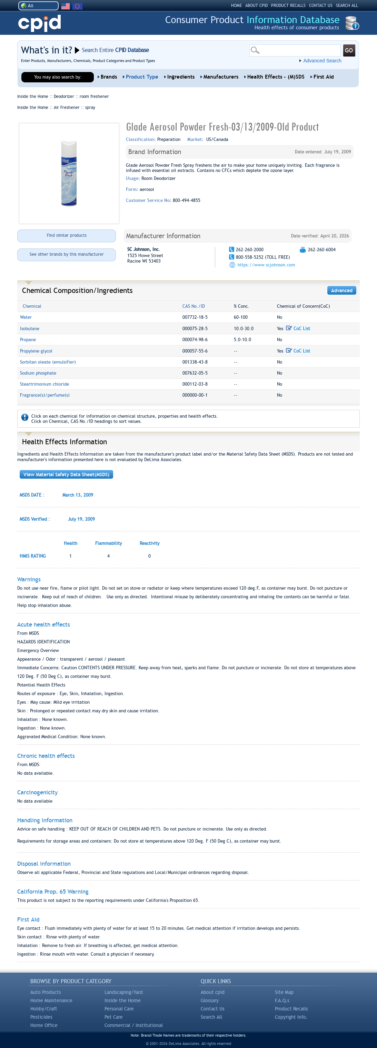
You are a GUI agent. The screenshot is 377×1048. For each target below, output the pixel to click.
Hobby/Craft (43, 1008)
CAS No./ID (193, 306)
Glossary (210, 1000)
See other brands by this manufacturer (67, 254)
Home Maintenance (51, 1000)
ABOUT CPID (256, 5)
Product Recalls (291, 1008)
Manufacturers (221, 77)
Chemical (32, 306)
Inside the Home (123, 1000)
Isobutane (29, 328)
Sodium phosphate (38, 373)
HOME (236, 5)
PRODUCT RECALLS (288, 5)
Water (26, 317)
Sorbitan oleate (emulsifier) (48, 362)
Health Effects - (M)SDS (276, 77)
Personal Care (119, 1008)
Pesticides (41, 1017)
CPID (39, 23)
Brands (109, 77)
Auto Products (45, 992)
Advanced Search (322, 60)
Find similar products (67, 235)
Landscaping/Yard (124, 992)
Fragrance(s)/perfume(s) (45, 395)
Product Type (142, 77)
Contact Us (213, 1008)
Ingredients (181, 77)
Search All (211, 1017)
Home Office (44, 1025)
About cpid (213, 992)
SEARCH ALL (347, 5)
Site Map (284, 992)
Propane (28, 339)
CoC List (298, 328)
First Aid (324, 77)
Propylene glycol (36, 351)
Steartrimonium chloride (44, 384)
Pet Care (114, 1017)
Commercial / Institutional (134, 1025)
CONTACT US (321, 5)
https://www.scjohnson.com (266, 264)
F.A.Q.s (282, 1000)
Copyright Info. (291, 1017)
